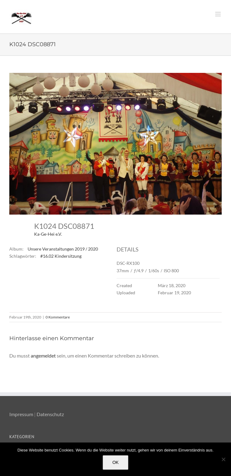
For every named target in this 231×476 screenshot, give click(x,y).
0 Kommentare (58, 317)
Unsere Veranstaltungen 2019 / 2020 (63, 248)
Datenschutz (50, 414)
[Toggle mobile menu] (218, 14)
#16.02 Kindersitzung (61, 256)
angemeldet (43, 355)
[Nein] (223, 459)
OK (115, 462)
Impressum (21, 414)
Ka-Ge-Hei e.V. (48, 234)
